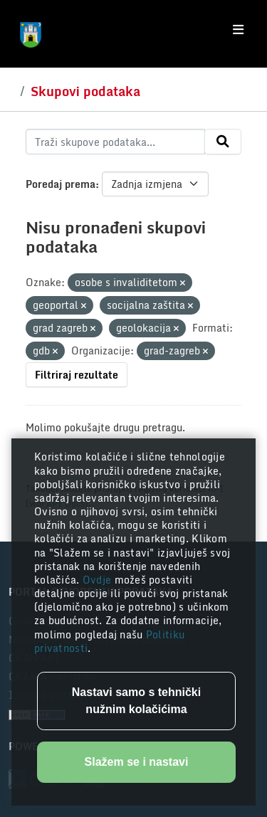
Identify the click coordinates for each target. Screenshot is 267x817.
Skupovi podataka (85, 91)
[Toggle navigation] (238, 29)
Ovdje (99, 579)
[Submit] (222, 141)
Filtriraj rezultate (76, 375)
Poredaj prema (60, 184)
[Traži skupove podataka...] (115, 141)
